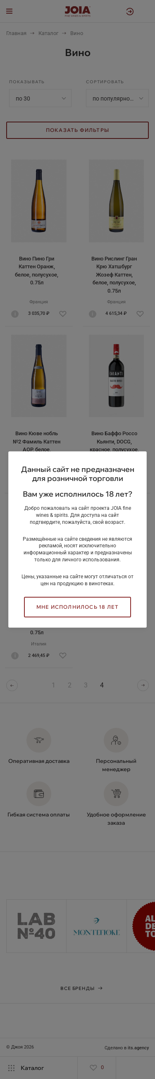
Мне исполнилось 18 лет (77, 607)
